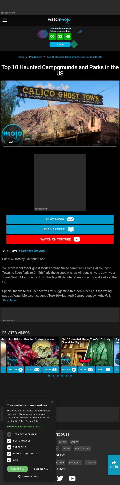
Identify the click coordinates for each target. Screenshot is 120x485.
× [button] (51, 402)
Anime (66, 436)
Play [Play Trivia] (33, 370)
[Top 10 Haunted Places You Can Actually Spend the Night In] (87, 351)
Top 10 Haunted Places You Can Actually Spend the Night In (86, 341)
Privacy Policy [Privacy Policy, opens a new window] (32, 421)
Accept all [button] (17, 468)
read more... (10, 300)
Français (75, 450)
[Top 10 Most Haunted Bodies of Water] (33, 351)
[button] (49, 376)
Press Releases (62, 479)
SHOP (114, 479)
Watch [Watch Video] (16, 370)
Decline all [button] (41, 468)
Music (63, 430)
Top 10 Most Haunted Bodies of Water (31, 339)
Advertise (98, 479)
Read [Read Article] (51, 369)
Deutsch (59, 450)
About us (87, 479)
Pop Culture (82, 436)
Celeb (74, 430)
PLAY (60, 44)
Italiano (90, 450)
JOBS (107, 479)
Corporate (76, 479)
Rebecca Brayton (33, 251)
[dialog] (29, 440)
